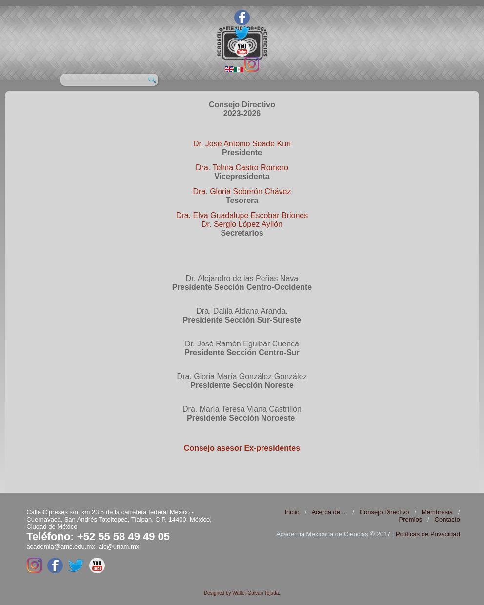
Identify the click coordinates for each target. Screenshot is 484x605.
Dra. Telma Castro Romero (242, 167)
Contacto (447, 519)
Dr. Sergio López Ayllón (242, 224)
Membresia (437, 512)
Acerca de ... (329, 512)
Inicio (291, 512)
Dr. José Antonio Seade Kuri (242, 144)
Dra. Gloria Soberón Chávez (242, 191)
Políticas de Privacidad (428, 534)
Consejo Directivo (384, 512)
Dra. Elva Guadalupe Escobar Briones (242, 215)
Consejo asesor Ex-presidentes (242, 448)
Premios (411, 519)
